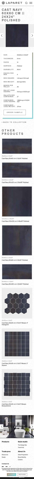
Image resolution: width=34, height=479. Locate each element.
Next (32, 35)
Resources (5, 454)
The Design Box (22, 445)
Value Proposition (23, 454)
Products (5, 442)
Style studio (22, 442)
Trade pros (6, 451)
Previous (1, 35)
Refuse (22, 474)
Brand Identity (22, 457)
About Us (21, 451)
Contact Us (5, 463)
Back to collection (15, 122)
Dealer (4, 457)
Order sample (15, 112)
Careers (20, 459)
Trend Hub (21, 447)
